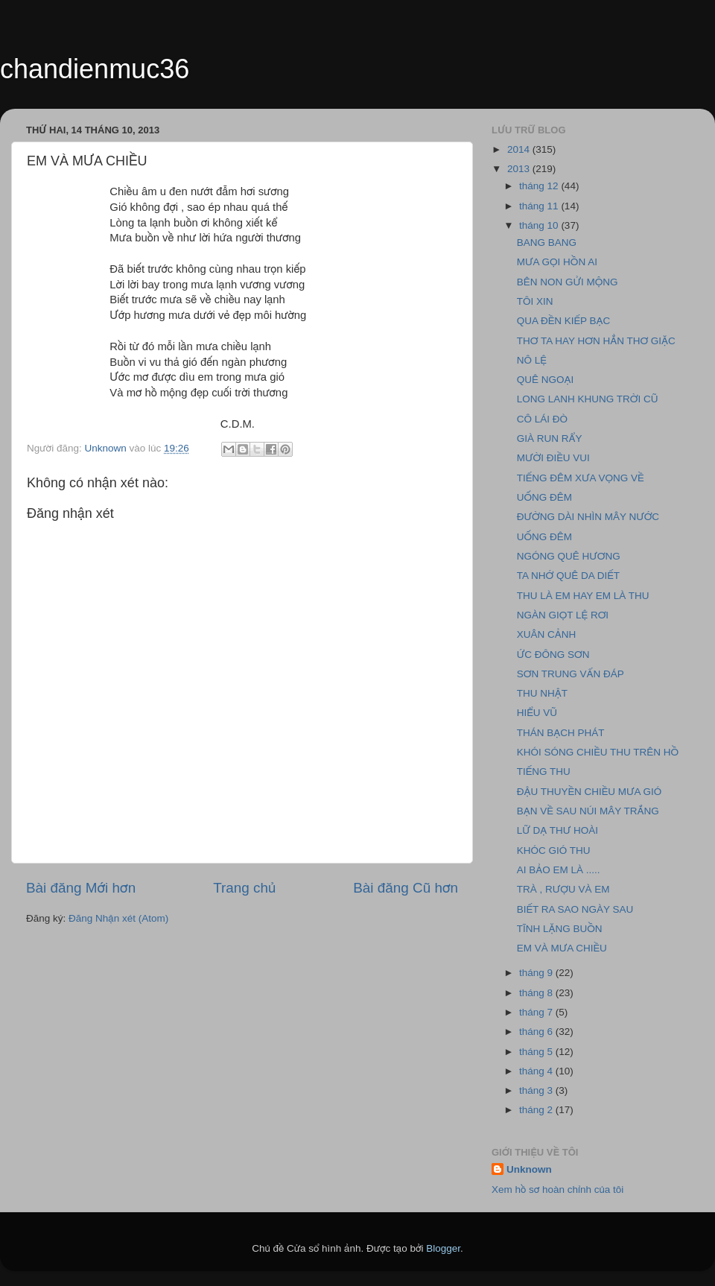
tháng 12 (540, 185)
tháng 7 (537, 1012)
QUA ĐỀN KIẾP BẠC (564, 320)
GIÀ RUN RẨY (549, 438)
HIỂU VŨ (537, 712)
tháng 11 (540, 206)
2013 (520, 168)
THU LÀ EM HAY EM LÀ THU (583, 595)
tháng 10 (540, 225)
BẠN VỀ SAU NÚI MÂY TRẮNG (588, 811)
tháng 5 (537, 1051)
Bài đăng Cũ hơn (405, 888)
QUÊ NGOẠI (545, 379)
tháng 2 (537, 1109)
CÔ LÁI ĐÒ (542, 419)
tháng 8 (537, 992)
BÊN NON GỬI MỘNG (567, 282)
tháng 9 (537, 972)
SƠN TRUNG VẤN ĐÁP (570, 674)
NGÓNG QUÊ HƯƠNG (568, 556)
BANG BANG (546, 242)
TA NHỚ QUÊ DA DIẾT (568, 575)
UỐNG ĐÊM (544, 497)
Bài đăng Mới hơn (81, 888)
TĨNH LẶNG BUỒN (560, 928)
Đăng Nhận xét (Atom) (118, 918)
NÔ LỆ (532, 360)
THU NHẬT (542, 693)
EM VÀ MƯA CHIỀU (562, 948)
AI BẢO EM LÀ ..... (558, 869)
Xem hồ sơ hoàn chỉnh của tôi (557, 1189)
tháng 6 (537, 1031)
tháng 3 (537, 1090)
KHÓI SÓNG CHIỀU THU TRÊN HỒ (598, 752)
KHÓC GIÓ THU (554, 850)
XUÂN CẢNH (546, 634)
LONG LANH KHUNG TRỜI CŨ (587, 399)
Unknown (529, 1169)
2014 (520, 149)
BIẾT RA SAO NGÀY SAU (575, 909)
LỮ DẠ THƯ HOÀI (557, 830)
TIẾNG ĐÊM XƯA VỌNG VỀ (580, 478)
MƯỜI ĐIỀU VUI (553, 457)
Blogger (443, 1248)
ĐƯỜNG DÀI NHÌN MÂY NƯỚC (588, 516)
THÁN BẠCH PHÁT (561, 732)
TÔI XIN (535, 301)
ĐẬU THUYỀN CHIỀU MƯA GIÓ (589, 791)
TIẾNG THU (544, 771)
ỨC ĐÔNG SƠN (553, 654)
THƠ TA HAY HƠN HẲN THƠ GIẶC (596, 340)
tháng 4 (537, 1071)
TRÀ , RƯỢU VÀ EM (563, 889)
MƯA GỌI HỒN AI (557, 261)
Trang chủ (244, 888)
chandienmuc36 (94, 69)
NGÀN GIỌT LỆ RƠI (562, 615)
